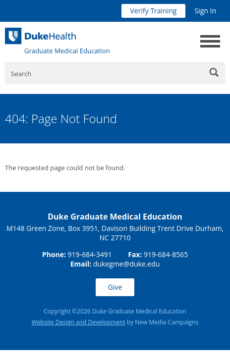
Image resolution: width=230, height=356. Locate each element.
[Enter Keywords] (115, 73)
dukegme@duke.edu (126, 263)
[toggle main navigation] (210, 41)
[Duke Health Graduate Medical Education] (57, 40)
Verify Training (153, 10)
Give (115, 287)
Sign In (205, 10)
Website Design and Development (78, 322)
